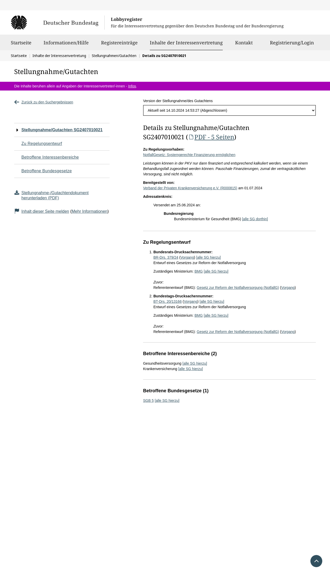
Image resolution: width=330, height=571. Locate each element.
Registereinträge (119, 44)
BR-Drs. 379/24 (165, 257)
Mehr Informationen (90, 211)
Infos (132, 86)
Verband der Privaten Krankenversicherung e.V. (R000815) (190, 188)
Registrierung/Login (292, 44)
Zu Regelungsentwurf (41, 143)
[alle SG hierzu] (208, 257)
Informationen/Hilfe (66, 44)
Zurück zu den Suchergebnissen (43, 102)
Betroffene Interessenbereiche (50, 157)
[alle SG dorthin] (255, 219)
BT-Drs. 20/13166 (167, 301)
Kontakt (244, 44)
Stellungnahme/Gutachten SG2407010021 (62, 130)
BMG (198, 271)
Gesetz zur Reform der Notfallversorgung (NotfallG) (238, 288)
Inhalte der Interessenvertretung (186, 42)
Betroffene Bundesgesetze (46, 171)
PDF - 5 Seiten (211, 137)
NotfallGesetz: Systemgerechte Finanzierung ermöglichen (189, 155)
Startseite (21, 44)
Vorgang (187, 257)
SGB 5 (148, 400)
